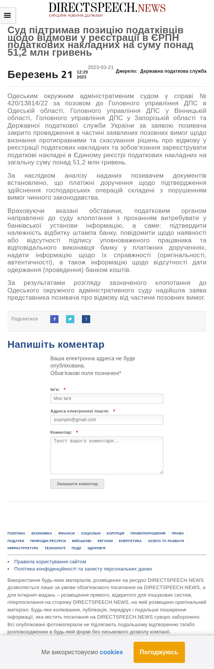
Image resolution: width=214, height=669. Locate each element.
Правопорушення (148, 533)
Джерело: (161, 71)
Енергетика (130, 541)
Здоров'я (96, 548)
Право (178, 533)
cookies (111, 652)
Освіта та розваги (166, 541)
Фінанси (67, 533)
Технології (55, 548)
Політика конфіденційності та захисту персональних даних (83, 569)
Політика (16, 533)
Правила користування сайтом (50, 561)
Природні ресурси (48, 541)
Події (76, 548)
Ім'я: (57, 389)
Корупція (116, 533)
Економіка (41, 533)
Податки (16, 541)
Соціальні (90, 533)
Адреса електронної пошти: (82, 411)
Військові (81, 541)
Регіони (105, 541)
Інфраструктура (23, 548)
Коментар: (64, 432)
